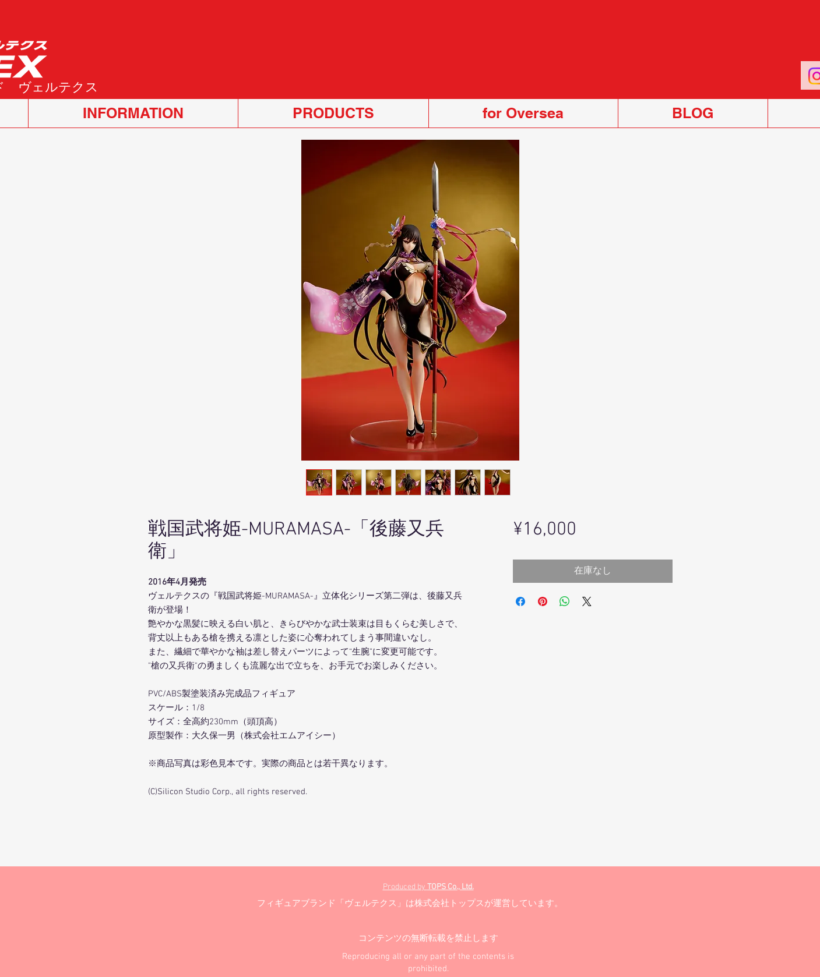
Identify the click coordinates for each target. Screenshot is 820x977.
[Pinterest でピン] (543, 601)
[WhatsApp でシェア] (565, 601)
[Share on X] (587, 601)
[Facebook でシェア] (520, 601)
